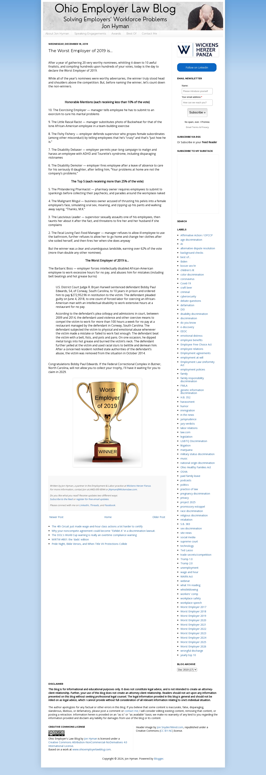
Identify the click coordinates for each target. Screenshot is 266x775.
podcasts (185, 480)
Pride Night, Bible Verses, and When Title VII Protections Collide (89, 544)
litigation (185, 445)
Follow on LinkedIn (197, 67)
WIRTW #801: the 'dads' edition (70, 539)
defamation (187, 305)
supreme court (189, 541)
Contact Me (149, 33)
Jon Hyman (90, 738)
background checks (191, 252)
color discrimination (192, 274)
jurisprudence (188, 419)
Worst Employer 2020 (193, 620)
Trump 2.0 (186, 563)
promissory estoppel (192, 506)
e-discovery (187, 327)
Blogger (158, 758)
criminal (185, 292)
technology (187, 546)
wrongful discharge (191, 650)
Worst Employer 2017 (193, 607)
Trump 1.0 (186, 559)
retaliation (186, 519)
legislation (186, 436)
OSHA (183, 471)
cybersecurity (188, 296)
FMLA (183, 385)
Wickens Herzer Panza (138, 485)
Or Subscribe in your (197, 142)
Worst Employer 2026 (193, 646)
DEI (182, 309)
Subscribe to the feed (61, 499)
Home (108, 517)
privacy (184, 497)
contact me (131, 711)
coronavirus (187, 279)
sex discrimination (191, 528)
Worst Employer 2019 (193, 616)
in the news (187, 415)
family (184, 373)
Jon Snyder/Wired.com (170, 727)
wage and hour (189, 572)
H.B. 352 (185, 397)
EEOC (183, 331)
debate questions (190, 301)
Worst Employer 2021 (193, 624)
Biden (183, 261)
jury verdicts (187, 423)
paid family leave (190, 476)
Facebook (110, 505)
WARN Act (186, 576)
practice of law (189, 489)
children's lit (187, 270)
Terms (195, 127)
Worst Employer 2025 (193, 642)
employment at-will (191, 357)
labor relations (189, 428)
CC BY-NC (166, 730)
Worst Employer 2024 (193, 637)
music (183, 458)
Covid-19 (185, 283)
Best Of (131, 33)
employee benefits (191, 340)
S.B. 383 (185, 524)
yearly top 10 (188, 655)
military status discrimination (197, 454)
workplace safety (190, 598)
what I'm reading (190, 585)
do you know (188, 322)
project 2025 (188, 502)
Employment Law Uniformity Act (197, 363)
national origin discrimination (197, 463)
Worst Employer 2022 (193, 629)
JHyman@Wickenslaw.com (123, 489)
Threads (94, 505)
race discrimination (191, 511)
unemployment (189, 567)
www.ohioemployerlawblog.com (91, 749)
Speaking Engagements (90, 33)
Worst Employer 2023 (193, 633)
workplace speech (191, 602)
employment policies (192, 369)
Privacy (205, 127)
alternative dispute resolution (197, 248)
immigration (187, 410)
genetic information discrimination (192, 391)
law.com (185, 432)
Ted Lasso (186, 550)
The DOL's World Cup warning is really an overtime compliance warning (94, 535)
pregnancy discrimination (195, 493)
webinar (185, 581)
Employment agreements (195, 353)
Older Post (158, 517)
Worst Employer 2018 (193, 611)
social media (187, 537)
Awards (116, 33)
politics (184, 484)
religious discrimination (194, 515)
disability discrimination (194, 314)
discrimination (188, 318)
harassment (187, 401)
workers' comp (189, 594)
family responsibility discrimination (192, 379)
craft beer (186, 287)
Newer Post (56, 517)
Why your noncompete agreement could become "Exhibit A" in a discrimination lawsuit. (103, 531)
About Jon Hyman (57, 33)
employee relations (191, 349)
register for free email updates (92, 499)
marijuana (186, 450)
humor (184, 406)
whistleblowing (189, 589)
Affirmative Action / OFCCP (196, 235)
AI (181, 244)
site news (186, 533)
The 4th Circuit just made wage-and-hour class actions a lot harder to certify (97, 526)
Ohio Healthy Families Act (195, 467)
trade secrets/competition (195, 554)
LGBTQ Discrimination (193, 441)
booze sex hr (188, 265)
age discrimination (191, 239)
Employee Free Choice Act (196, 344)
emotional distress (191, 335)
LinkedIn (84, 505)
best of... (185, 257)
